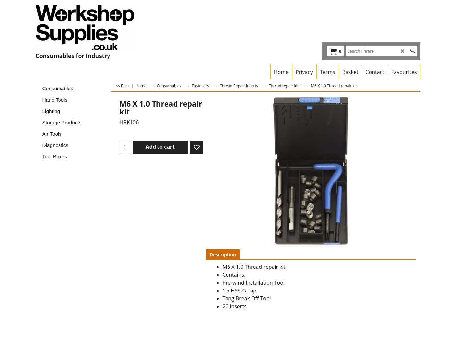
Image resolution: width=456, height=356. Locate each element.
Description (223, 254)
